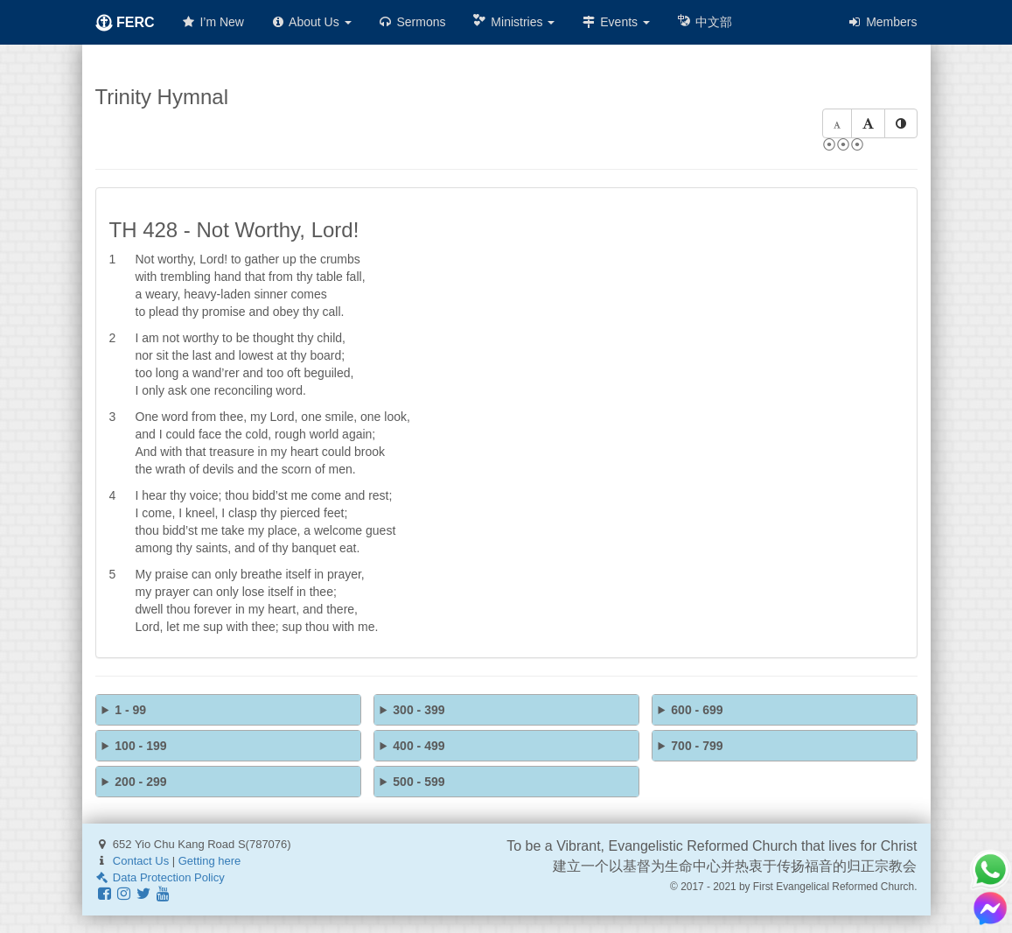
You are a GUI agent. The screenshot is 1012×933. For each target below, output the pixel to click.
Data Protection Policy (160, 877)
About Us (311, 22)
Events (615, 22)
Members (882, 22)
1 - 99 (130, 710)
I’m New (212, 22)
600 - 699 (696, 710)
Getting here (209, 860)
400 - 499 (418, 746)
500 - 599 (418, 782)
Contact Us (141, 860)
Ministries (513, 21)
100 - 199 (140, 746)
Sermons (412, 22)
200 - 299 (140, 782)
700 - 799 (696, 746)
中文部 (704, 21)
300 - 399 (418, 710)
